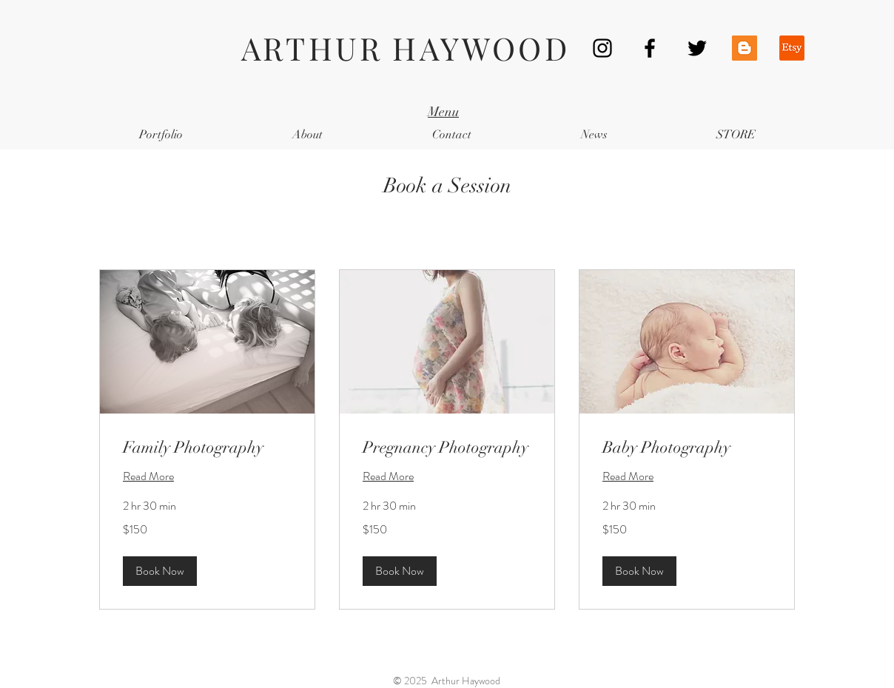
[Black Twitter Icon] (697, 48)
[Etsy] (791, 48)
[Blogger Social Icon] (744, 48)
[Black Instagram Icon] (602, 48)
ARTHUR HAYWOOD (405, 48)
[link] (207, 447)
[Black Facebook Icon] (649, 48)
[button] (160, 571)
